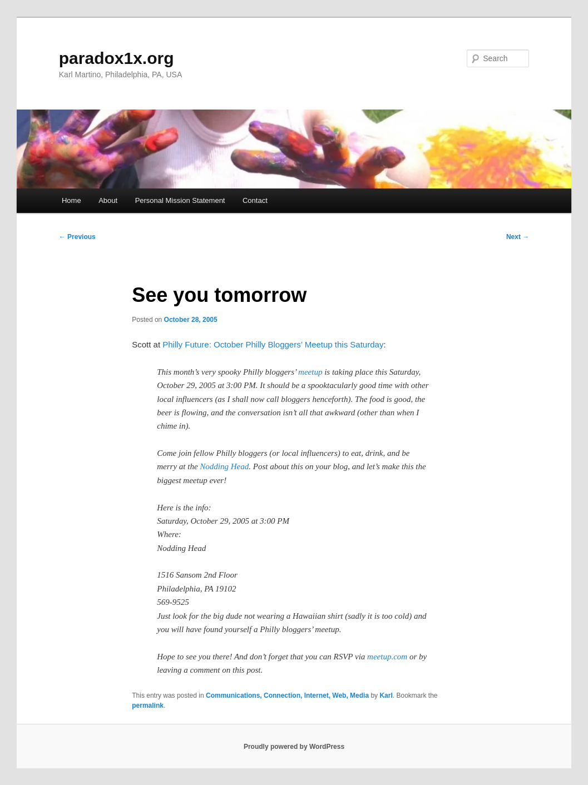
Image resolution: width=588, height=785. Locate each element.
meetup (310, 371)
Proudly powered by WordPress (294, 747)
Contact (255, 200)
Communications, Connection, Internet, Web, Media (287, 695)
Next (517, 237)
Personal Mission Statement (180, 200)
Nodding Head (224, 466)
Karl (385, 695)
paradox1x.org (116, 58)
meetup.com (387, 656)
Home (71, 200)
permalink (148, 705)
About (107, 200)
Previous (77, 237)
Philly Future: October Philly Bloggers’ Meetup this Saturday (272, 344)
